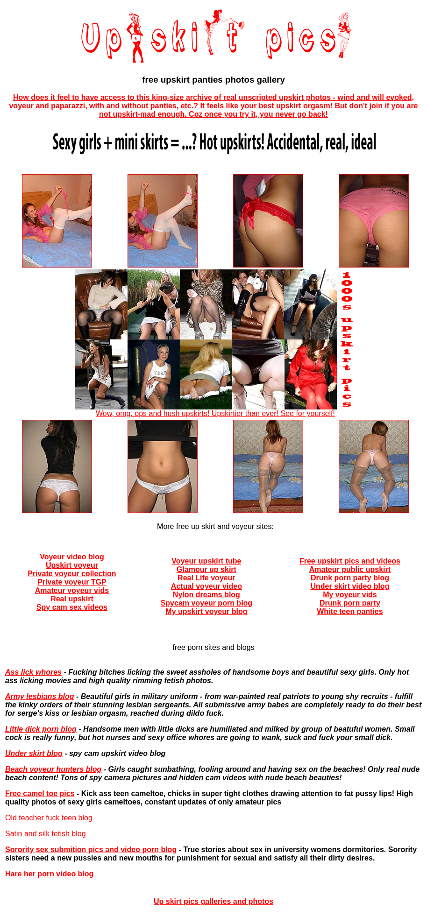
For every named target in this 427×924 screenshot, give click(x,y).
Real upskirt (71, 599)
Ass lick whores (33, 672)
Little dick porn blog (41, 729)
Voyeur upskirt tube (206, 561)
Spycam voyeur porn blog (206, 603)
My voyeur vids (350, 595)
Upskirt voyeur (72, 565)
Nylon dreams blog (206, 595)
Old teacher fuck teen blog (49, 818)
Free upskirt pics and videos (349, 561)
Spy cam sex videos (71, 607)
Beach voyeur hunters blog (53, 769)
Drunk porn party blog (350, 578)
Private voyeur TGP (72, 582)
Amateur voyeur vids (72, 590)
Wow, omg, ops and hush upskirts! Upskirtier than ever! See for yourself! (215, 410)
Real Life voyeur (206, 578)
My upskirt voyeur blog (206, 611)
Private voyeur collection (72, 574)
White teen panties (350, 611)
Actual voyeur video (206, 586)
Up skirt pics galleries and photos (213, 901)
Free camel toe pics (40, 793)
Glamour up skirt (206, 569)
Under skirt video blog (349, 586)
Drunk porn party (350, 603)
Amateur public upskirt (350, 569)
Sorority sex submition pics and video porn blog (91, 849)
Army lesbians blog (39, 696)
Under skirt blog (34, 753)
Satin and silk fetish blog (45, 834)
